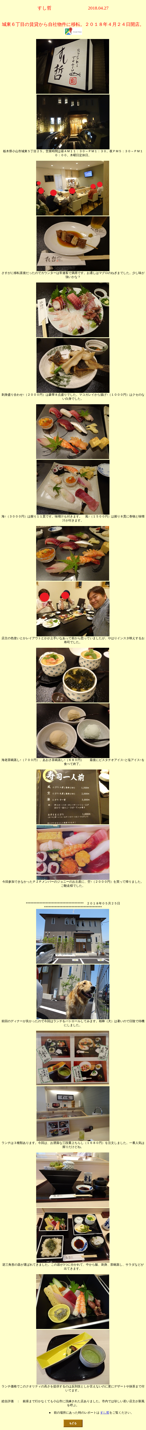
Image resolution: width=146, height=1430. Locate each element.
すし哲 (104, 1412)
